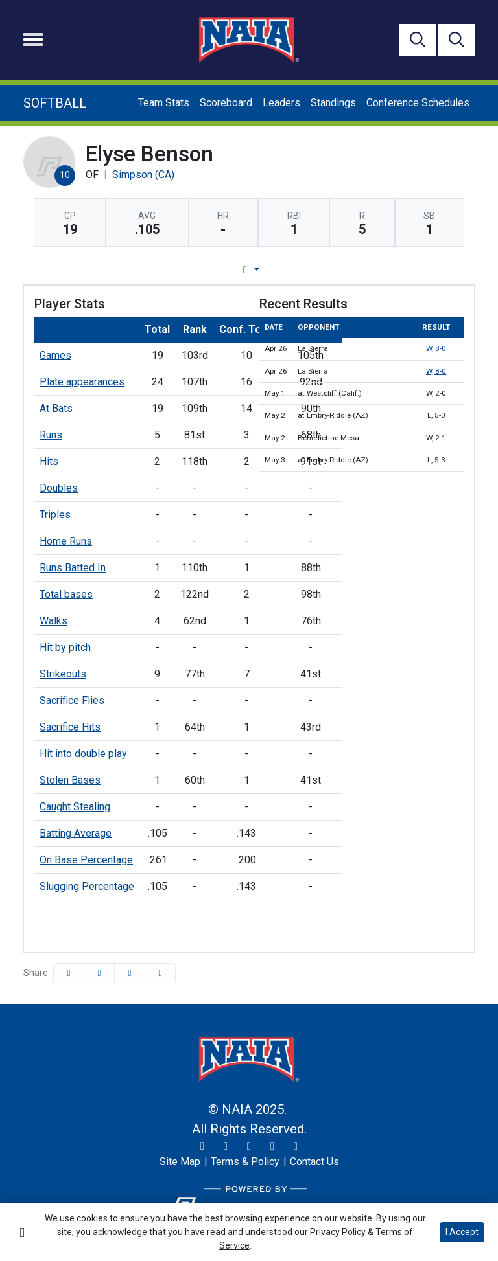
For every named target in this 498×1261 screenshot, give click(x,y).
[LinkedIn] (295, 1146)
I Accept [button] (462, 1232)
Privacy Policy (338, 1232)
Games (55, 355)
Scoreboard (226, 103)
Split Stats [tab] (381, 270)
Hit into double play (83, 753)
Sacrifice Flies (72, 700)
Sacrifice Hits (70, 727)
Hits (49, 461)
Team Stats (163, 103)
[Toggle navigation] (33, 39)
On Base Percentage (86, 860)
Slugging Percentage (87, 886)
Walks (53, 621)
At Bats (56, 408)
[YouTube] (272, 1146)
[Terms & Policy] (245, 1162)
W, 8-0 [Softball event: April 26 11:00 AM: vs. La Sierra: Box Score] (436, 348)
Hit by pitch (65, 647)
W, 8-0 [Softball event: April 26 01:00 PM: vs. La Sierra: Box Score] (436, 371)
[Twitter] (202, 1146)
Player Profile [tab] (127, 270)
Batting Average (76, 833)
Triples (55, 514)
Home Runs (66, 541)
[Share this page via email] (129, 973)
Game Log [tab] (216, 270)
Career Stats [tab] (298, 270)
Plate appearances (82, 382)
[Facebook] (249, 1146)
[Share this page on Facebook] (68, 973)
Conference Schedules (417, 103)
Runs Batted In (73, 568)
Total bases (66, 594)
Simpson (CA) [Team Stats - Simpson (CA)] (143, 174)
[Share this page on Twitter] (99, 973)
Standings (333, 103)
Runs (51, 435)
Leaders (281, 103)
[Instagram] (225, 1146)
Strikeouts (63, 674)
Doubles (59, 488)
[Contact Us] (314, 1162)
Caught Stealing (75, 807)
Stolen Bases (70, 780)
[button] (160, 973)
